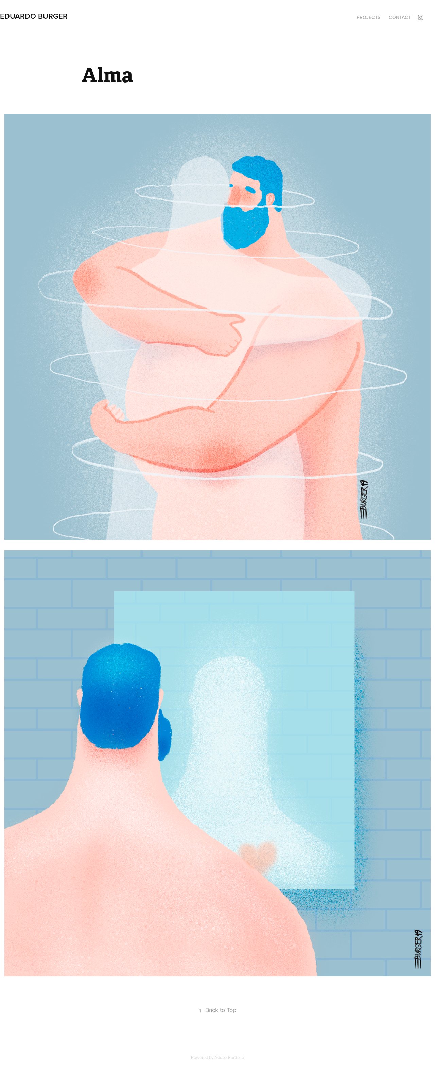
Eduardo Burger (34, 16)
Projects (368, 17)
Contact (400, 17)
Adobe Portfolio (229, 1057)
